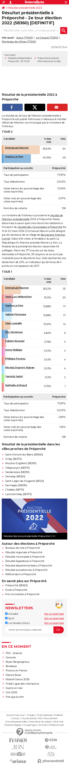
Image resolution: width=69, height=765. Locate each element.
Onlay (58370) (13, 458)
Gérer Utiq (58, 722)
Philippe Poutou (15, 358)
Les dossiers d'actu (17, 623)
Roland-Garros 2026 (18, 679)
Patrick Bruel (13, 675)
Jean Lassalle (13, 323)
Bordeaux (11, 666)
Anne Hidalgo (13, 349)
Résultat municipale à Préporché (25, 556)
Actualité (11, 613)
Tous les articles (29, 718)
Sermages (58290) (16, 485)
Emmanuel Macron (17, 147)
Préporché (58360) (16, 585)
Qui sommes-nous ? (16, 715)
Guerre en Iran (14, 688)
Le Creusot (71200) (47, 37)
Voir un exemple (54, 613)
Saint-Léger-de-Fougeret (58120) (24, 481)
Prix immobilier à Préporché (22, 594)
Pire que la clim (15, 696)
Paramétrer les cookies (40, 722)
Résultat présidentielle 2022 (25, 7)
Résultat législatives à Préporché (24, 561)
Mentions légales (13, 725)
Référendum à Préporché (20, 574)
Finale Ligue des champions (22, 683)
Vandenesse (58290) (17, 472)
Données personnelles (16, 722)
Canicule (11, 657)
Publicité (59, 715)
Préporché (43, 58)
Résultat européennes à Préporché (26, 569)
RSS (40, 718)
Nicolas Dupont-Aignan (20, 367)
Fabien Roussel (14, 341)
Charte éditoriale (45, 715)
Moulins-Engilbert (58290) (20, 463)
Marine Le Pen (14, 156)
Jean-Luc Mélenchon (18, 296)
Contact (16, 718)
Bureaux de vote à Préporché (22, 547)
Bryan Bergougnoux (18, 661)
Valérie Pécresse (15, 314)
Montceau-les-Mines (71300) (19, 41)
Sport (9, 618)
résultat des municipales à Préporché (39, 227)
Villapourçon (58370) (17, 467)
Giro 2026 (11, 692)
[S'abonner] (34, 629)
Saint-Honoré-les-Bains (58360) (24, 454)
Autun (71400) (24, 37)
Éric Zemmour (14, 332)
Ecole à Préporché (16, 589)
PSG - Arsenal (14, 653)
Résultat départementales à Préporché (28, 565)
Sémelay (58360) (15, 476)
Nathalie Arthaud (16, 385)
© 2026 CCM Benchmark (51, 725)
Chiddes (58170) (14, 489)
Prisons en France (16, 670)
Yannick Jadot (14, 376)
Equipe (31, 715)
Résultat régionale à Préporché (23, 552)
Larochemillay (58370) (18, 494)
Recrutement (50, 718)
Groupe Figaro (30, 725)
